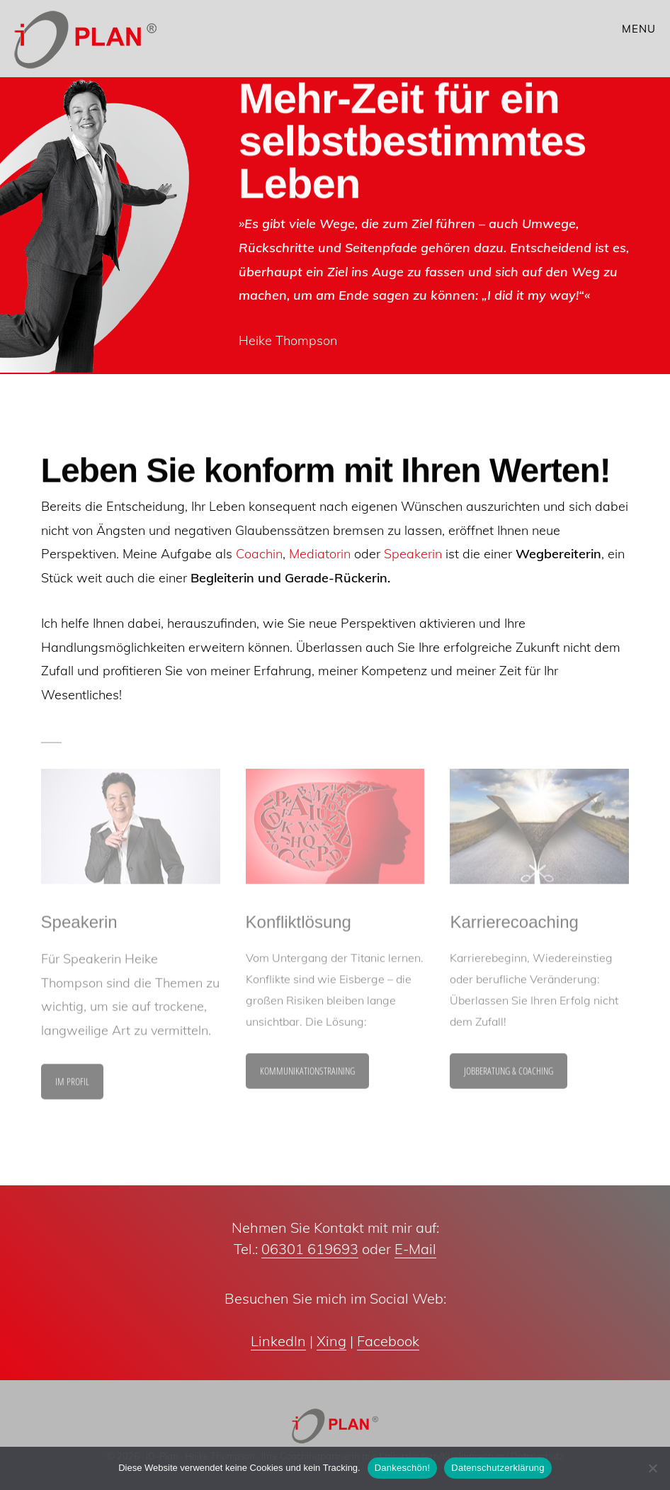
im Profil (72, 1085)
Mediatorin (320, 554)
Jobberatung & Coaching (508, 1074)
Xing (331, 1341)
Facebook (388, 1341)
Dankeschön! (403, 1467)
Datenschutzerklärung (497, 1467)
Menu (639, 28)
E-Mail (415, 1249)
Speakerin (413, 554)
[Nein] (652, 1468)
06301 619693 (309, 1249)
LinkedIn (278, 1341)
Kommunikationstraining (307, 1074)
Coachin (259, 554)
